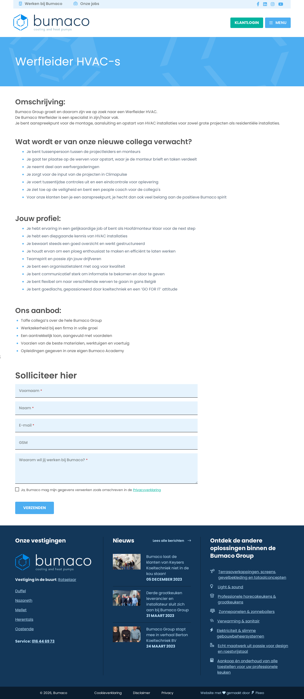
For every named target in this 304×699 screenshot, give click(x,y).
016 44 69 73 (43, 641)
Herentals (24, 619)
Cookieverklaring (108, 692)
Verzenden (34, 507)
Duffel (20, 591)
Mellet (21, 610)
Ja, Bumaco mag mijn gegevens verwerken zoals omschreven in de (91, 489)
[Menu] (278, 23)
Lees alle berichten (172, 540)
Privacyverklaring (147, 489)
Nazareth (23, 600)
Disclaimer (141, 692)
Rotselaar (67, 579)
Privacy (167, 692)
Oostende (24, 629)
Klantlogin (247, 22)
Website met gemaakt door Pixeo (232, 692)
